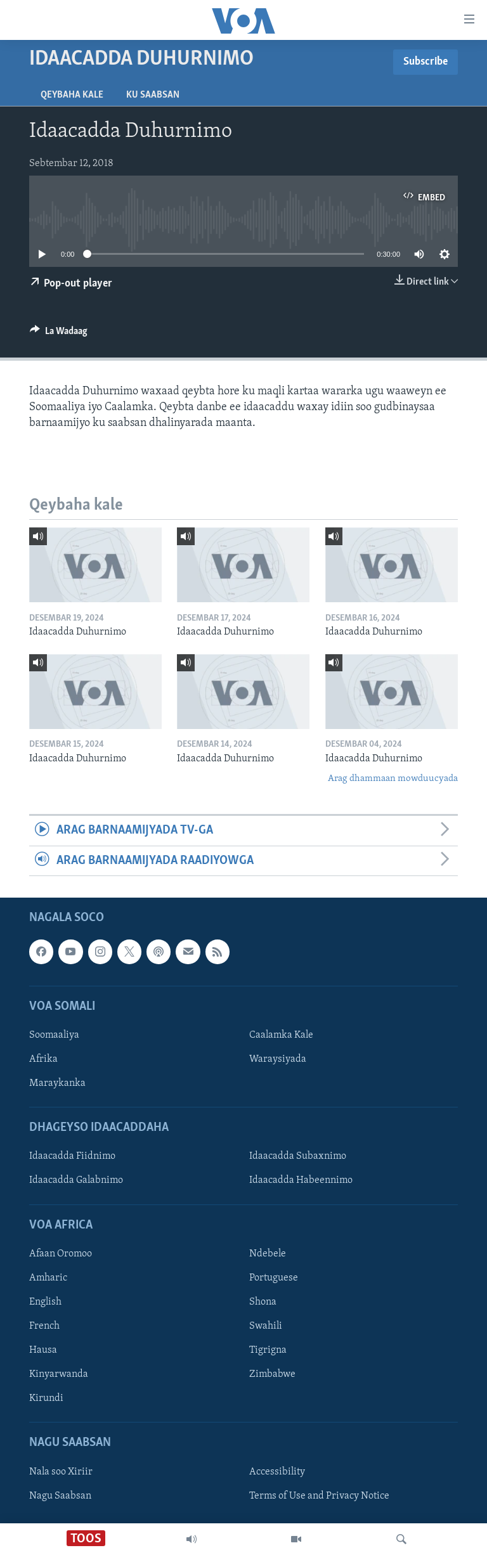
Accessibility (277, 1472)
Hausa (43, 1350)
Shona (262, 1302)
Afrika (43, 1059)
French (44, 1326)
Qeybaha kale (72, 95)
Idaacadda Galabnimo (76, 1181)
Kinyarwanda (58, 1374)
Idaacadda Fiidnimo (72, 1157)
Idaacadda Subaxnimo (297, 1157)
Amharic (48, 1278)
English (45, 1302)
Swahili (265, 1326)
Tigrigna (268, 1350)
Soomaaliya (54, 1035)
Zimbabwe (272, 1374)
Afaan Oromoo (60, 1254)
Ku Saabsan (152, 95)
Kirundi (46, 1398)
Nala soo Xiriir (61, 1472)
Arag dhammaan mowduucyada (393, 779)
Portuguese (273, 1278)
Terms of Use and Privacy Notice (319, 1496)
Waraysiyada (277, 1059)
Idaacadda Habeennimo (301, 1181)
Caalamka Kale (281, 1035)
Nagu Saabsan (60, 1496)
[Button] (59, 334)
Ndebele (267, 1254)
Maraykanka (57, 1083)
